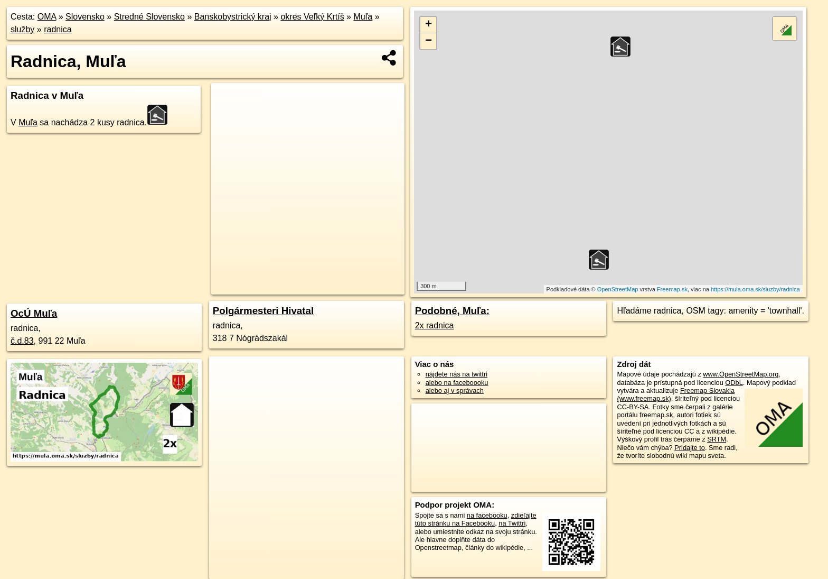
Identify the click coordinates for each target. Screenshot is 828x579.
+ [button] (428, 25)
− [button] (428, 41)
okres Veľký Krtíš (312, 16)
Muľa (362, 16)
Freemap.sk (672, 289)
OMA (47, 16)
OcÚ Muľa (34, 313)
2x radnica (434, 325)
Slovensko (85, 16)
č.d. (22, 340)
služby (22, 29)
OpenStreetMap (617, 289)
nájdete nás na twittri (456, 374)
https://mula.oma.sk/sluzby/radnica (755, 289)
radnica (57, 29)
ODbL (733, 383)
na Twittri (511, 523)
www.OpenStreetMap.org (740, 374)
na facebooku (487, 515)
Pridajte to (689, 448)
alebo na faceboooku (457, 383)
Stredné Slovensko (149, 16)
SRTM (716, 439)
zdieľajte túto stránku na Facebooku (476, 519)
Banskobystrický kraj (232, 16)
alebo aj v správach (455, 390)
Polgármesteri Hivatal (263, 310)
